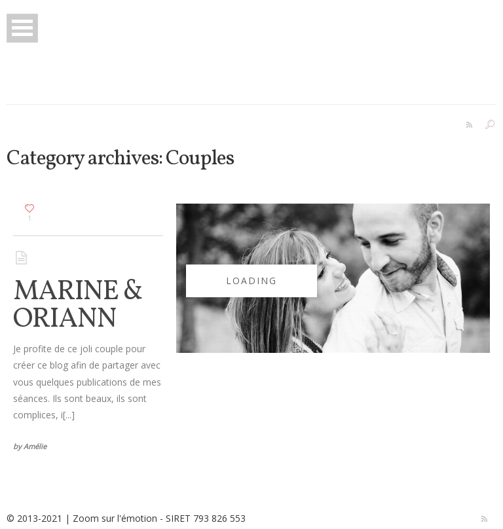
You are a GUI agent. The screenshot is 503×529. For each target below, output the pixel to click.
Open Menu (22, 28)
